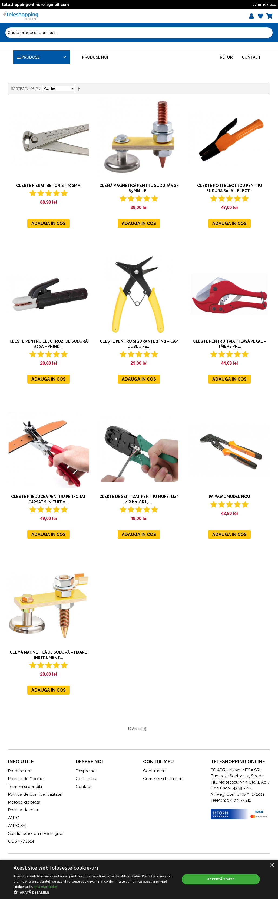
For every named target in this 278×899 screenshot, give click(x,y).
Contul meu (154, 770)
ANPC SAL (18, 825)
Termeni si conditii (25, 786)
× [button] (272, 865)
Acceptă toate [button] (220, 879)
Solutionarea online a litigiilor (36, 833)
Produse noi (95, 57)
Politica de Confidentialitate (34, 794)
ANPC (13, 817)
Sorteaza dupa (25, 89)
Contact (251, 57)
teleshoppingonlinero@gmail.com (35, 4)
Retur (226, 57)
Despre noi (86, 770)
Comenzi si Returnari (162, 778)
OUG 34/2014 (21, 841)
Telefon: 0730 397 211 (231, 800)
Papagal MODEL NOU (229, 496)
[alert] (139, 879)
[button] (94, 892)
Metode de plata (24, 802)
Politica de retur (23, 810)
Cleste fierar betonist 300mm (48, 185)
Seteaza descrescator (80, 89)
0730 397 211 (264, 4)
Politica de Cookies (26, 778)
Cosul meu (86, 778)
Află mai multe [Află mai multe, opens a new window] (45, 886)
